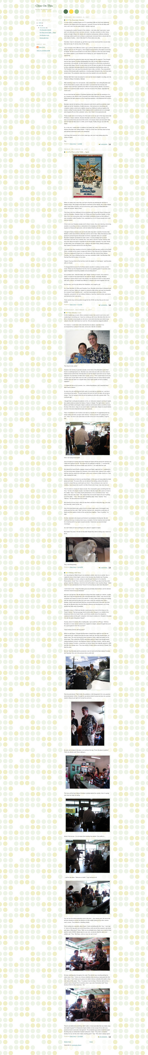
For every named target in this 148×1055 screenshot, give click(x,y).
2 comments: (104, 567)
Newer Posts (67, 1041)
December (43, 27)
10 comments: (104, 1036)
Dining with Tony (75, 573)
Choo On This (44, 5)
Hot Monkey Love (75, 313)
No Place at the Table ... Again (79, 152)
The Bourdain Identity (76, 20)
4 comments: (104, 144)
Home (91, 1041)
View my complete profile (43, 50)
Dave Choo (42, 47)
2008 (40, 23)
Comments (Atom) (76, 1045)
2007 (40, 25)
